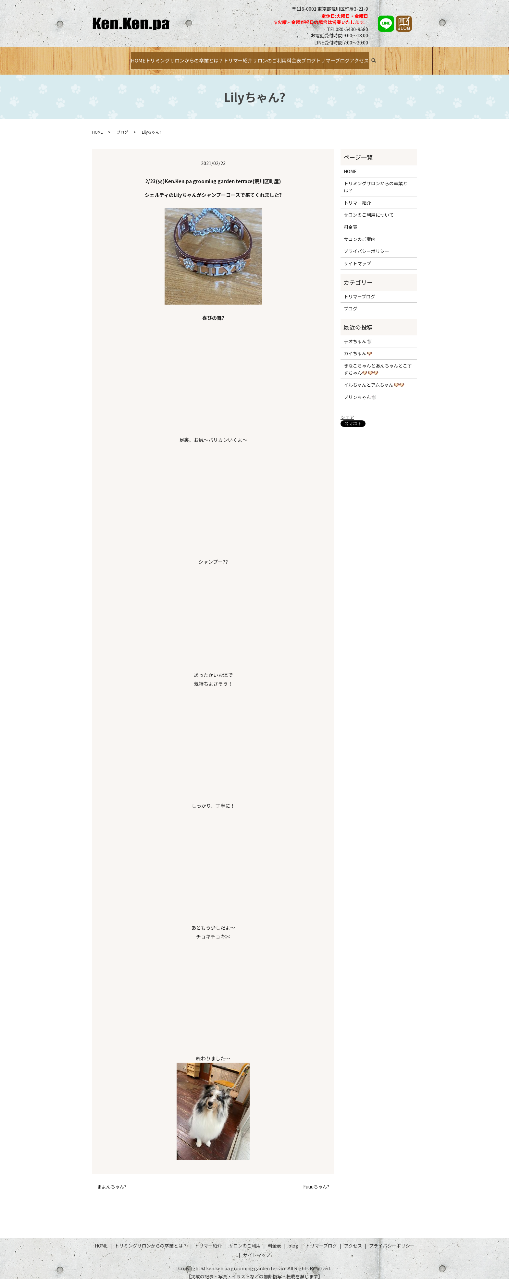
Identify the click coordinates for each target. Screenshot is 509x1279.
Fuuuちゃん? (316, 1180)
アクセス (388, 57)
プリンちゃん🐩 (360, 390)
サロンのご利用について (369, 208)
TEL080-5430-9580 (347, 29)
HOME (108, 57)
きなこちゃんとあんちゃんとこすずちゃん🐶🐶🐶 (378, 362)
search (409, 58)
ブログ (321, 57)
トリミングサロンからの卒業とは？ (164, 57)
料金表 (299, 57)
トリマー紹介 (227, 57)
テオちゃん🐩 (358, 335)
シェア (347, 410)
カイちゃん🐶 (358, 347)
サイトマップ (357, 257)
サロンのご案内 (360, 233)
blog (293, 1239)
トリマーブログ (353, 57)
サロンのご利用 (267, 57)
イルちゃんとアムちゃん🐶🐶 (374, 378)
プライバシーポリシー (366, 245)
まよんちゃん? (111, 1180)
